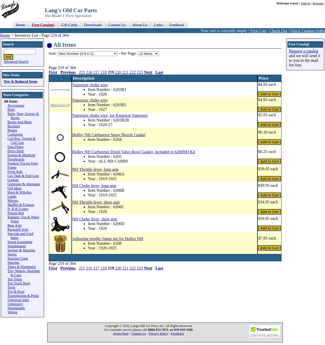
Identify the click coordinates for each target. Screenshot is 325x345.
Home (5, 35)
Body (11, 110)
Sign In (305, 3)
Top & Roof (16, 292)
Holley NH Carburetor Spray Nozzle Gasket (109, 135)
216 (89, 72)
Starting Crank (18, 258)
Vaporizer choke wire (90, 85)
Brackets (14, 126)
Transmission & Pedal (23, 296)
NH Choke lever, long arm (94, 185)
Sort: (53, 53)
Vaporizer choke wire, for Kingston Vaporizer (110, 115)
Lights (12, 196)
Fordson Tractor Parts (23, 163)
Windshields (16, 308)
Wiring (12, 312)
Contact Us (138, 333)
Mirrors (13, 201)
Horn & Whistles (20, 192)
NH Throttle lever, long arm (95, 169)
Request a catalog (303, 51)
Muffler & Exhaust (21, 205)
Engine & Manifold (21, 155)
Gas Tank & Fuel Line (23, 176)
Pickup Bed (16, 213)
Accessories (16, 106)
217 (96, 72)
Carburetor (15, 134)
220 (118, 72)
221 (125, 72)
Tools (11, 287)
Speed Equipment (20, 242)
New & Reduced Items (20, 81)
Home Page (120, 333)
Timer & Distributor (22, 267)
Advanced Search (16, 62)
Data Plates (16, 147)
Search (8, 44)
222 (132, 72)
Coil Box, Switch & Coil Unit (21, 141)
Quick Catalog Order (307, 30)
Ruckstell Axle (18, 230)
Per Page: (129, 53)
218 (103, 72)
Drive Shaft (16, 151)
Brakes (12, 130)
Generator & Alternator (24, 184)
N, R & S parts (18, 209)
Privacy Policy (158, 333)
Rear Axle (15, 225)
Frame (12, 168)
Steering (13, 263)
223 (140, 72)
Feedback (177, 333)
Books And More (20, 122)
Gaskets (13, 180)
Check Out (278, 30)
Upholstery (15, 304)
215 (82, 72)
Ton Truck (15, 279)
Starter (12, 254)
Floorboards (16, 159)
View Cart (258, 30)
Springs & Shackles (21, 250)
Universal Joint (18, 300)
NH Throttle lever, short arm (96, 202)
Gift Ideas (14, 188)
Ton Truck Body (19, 283)
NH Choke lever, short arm (94, 219)
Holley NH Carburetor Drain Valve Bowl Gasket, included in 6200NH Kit (133, 152)
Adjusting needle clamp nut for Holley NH (107, 238)
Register (318, 3)
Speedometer (17, 246)
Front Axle (15, 172)
